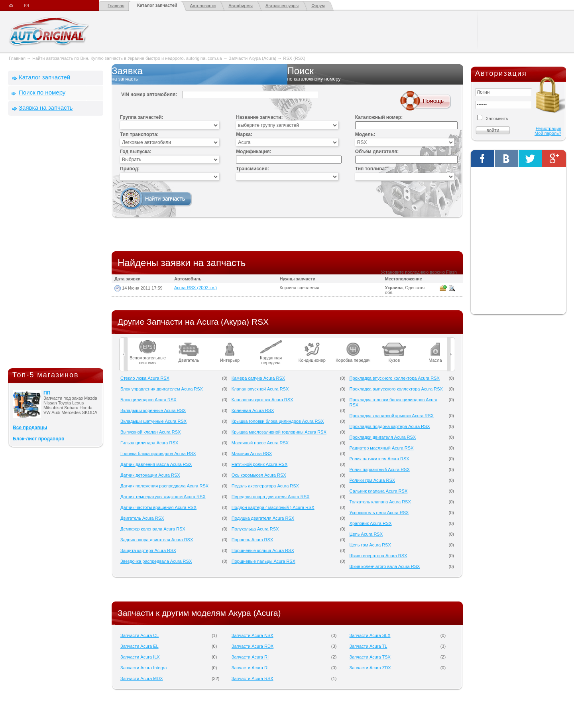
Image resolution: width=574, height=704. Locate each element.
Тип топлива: (370, 169)
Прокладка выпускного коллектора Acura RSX (396, 389)
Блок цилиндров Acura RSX (148, 399)
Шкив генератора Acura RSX (378, 555)
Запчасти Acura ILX (140, 657)
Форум (317, 5)
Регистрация (548, 128)
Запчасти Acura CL (139, 635)
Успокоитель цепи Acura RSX (379, 512)
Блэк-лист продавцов (38, 439)
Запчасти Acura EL (139, 646)
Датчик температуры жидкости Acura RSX (163, 496)
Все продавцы (30, 427)
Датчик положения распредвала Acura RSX (164, 485)
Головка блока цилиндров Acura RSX (158, 453)
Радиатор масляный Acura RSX (382, 448)
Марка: (244, 134)
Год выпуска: (135, 151)
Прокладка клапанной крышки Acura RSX (392, 415)
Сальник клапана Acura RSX (379, 491)
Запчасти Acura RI (250, 657)
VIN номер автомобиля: (149, 94)
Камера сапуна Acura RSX (258, 378)
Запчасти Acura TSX (370, 657)
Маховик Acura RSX (252, 453)
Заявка (199, 74)
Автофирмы (240, 5)
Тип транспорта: (139, 134)
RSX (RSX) (294, 58)
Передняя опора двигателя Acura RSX (271, 496)
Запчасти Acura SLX (370, 635)
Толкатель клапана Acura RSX (380, 501)
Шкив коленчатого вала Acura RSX (385, 566)
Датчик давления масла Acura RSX (156, 464)
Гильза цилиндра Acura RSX (149, 442)
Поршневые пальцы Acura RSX (263, 561)
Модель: (365, 134)
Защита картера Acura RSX (148, 550)
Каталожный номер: (379, 117)
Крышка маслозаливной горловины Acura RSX (279, 432)
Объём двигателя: (377, 151)
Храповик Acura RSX (371, 523)
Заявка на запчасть (46, 107)
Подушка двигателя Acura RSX (263, 518)
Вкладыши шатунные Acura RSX (153, 421)
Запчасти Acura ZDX (370, 667)
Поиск (375, 74)
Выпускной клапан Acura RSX (150, 432)
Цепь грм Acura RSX (370, 544)
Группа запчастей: (141, 117)
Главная (116, 5)
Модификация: (253, 151)
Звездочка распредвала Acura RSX (156, 561)
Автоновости (203, 5)
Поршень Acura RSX (252, 539)
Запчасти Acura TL (368, 646)
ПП (46, 393)
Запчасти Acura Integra (143, 667)
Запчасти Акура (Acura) (252, 58)
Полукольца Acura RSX (255, 529)
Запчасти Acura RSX (252, 678)
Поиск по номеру (42, 92)
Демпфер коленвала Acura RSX (152, 529)
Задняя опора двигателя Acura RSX (156, 539)
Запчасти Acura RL (251, 667)
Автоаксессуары (282, 5)
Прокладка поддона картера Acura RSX (390, 426)
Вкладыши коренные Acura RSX (153, 410)
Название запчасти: (259, 117)
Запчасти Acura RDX (252, 646)
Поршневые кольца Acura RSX (263, 550)
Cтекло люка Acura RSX (144, 378)
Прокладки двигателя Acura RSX (383, 437)
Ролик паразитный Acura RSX (380, 469)
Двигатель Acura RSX (142, 518)
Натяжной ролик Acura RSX (259, 464)
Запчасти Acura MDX (141, 678)
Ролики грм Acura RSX (372, 480)
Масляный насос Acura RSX (260, 442)
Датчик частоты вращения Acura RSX (158, 507)
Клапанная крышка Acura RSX (262, 399)
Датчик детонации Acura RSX (150, 475)
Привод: (130, 169)
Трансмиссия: (252, 169)
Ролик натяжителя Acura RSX (379, 458)
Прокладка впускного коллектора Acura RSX (395, 378)
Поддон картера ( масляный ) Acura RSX (273, 507)
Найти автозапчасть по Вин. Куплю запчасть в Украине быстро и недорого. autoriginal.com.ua (127, 58)
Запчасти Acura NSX (252, 635)
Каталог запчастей (157, 5)
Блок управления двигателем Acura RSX (161, 389)
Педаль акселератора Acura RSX (265, 485)
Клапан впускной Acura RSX (260, 389)
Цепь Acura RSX (366, 534)
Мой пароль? (548, 133)
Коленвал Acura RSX (253, 410)
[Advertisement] (56, 243)
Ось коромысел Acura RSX (259, 475)
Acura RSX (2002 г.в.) (195, 287)
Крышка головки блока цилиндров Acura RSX (278, 421)
